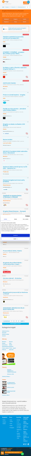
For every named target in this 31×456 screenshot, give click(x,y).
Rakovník (11, 349)
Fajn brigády (25, 423)
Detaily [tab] (15, 219)
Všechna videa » (6, 395)
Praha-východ (5, 348)
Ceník (11, 423)
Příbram (4, 349)
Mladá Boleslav (5, 346)
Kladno (3, 343)
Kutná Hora (4, 344)
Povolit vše (15, 235)
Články (4, 419)
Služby (11, 425)
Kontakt (18, 419)
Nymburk (11, 346)
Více (23, 16)
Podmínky (19, 424)
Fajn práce (25, 433)
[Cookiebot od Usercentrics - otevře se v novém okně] (25, 216)
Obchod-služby (5, 334)
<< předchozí (6, 321)
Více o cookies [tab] (25, 219)
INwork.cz (25, 429)
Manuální (4, 332)
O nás (18, 421)
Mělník (10, 344)
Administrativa (5, 331)
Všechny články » (6, 376)
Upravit (16, 238)
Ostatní (4, 335)
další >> (23, 321)
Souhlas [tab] (5, 219)
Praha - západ (12, 348)
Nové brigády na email (15, 323)
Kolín (10, 343)
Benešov (4, 341)
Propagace (12, 427)
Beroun (11, 341)
